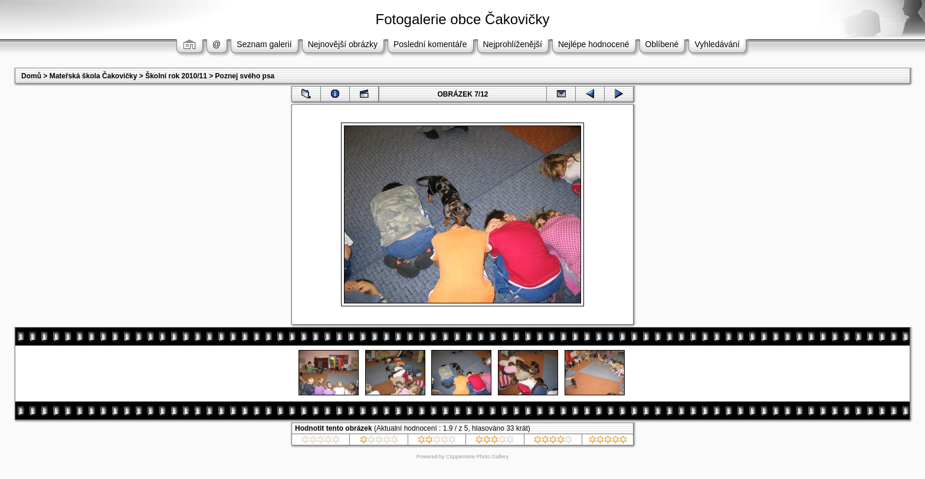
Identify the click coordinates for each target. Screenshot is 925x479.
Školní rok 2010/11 (176, 76)
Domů (31, 76)
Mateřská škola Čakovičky (93, 76)
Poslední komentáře (430, 44)
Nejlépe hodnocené (593, 44)
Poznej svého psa (245, 76)
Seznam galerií (264, 44)
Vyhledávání (717, 44)
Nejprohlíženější (512, 44)
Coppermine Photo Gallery (477, 457)
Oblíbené (662, 44)
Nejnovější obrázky (343, 44)
